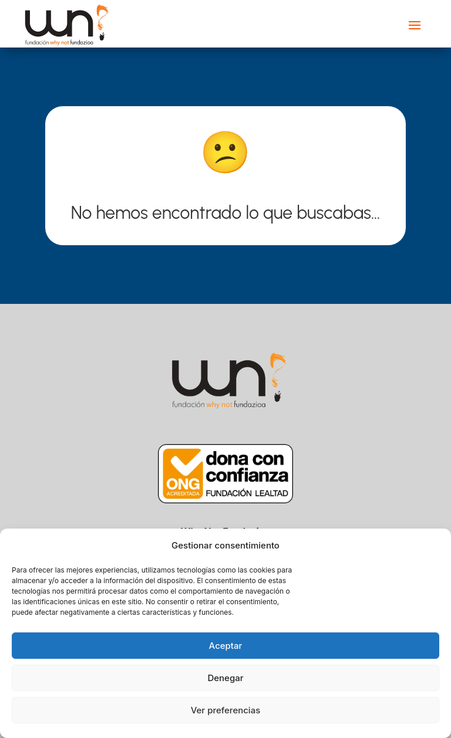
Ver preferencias (226, 710)
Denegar (225, 677)
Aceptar (226, 645)
